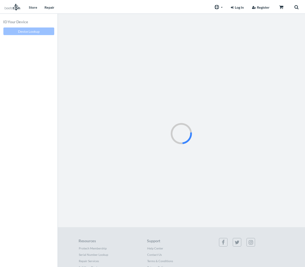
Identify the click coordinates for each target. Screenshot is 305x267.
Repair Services (89, 261)
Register (260, 7)
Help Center (155, 248)
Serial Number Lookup (93, 254)
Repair (49, 7)
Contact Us (154, 254)
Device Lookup (29, 31)
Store (33, 7)
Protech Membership (93, 248)
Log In (237, 7)
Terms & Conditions (160, 261)
